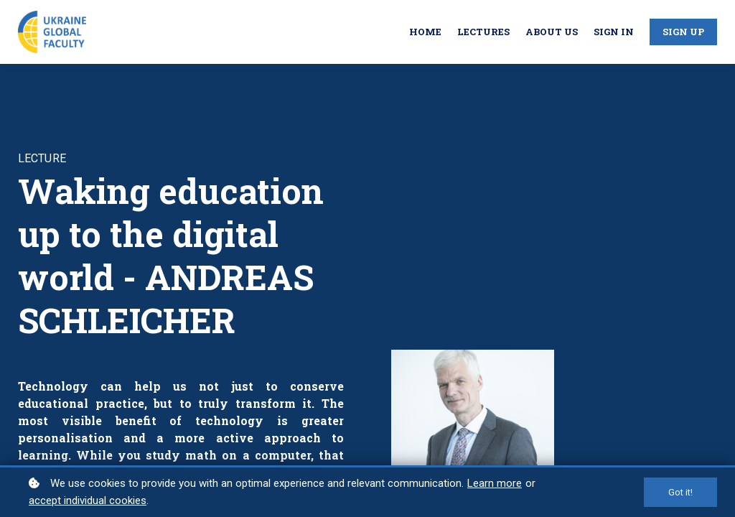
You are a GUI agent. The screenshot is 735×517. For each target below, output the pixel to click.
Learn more (494, 483)
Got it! (680, 492)
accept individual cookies (87, 500)
